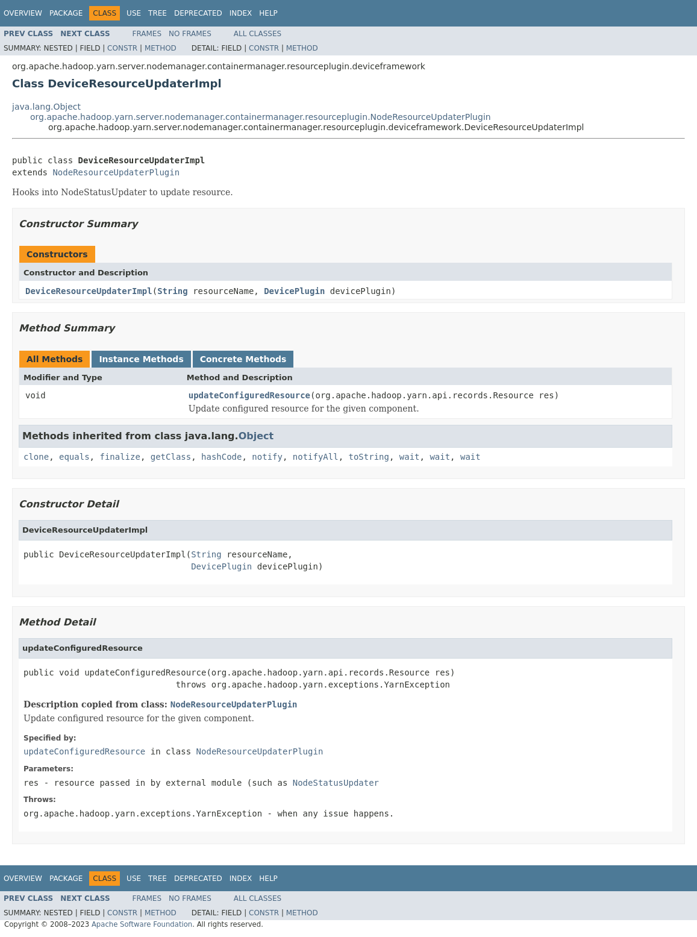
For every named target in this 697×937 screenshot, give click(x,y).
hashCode (221, 457)
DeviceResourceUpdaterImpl (88, 291)
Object (256, 436)
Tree (157, 13)
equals (74, 457)
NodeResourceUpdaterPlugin (116, 172)
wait (409, 457)
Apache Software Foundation (142, 924)
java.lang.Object (46, 106)
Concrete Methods (243, 359)
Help (268, 13)
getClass (171, 457)
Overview (23, 13)
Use (134, 13)
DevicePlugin (294, 291)
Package (66, 13)
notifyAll (316, 457)
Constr (122, 48)
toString (369, 457)
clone (36, 457)
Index (241, 13)
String (172, 291)
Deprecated (198, 13)
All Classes (257, 34)
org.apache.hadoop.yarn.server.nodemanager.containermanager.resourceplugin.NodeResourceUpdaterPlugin (260, 117)
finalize (119, 457)
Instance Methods (141, 359)
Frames (147, 34)
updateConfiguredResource (249, 395)
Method (161, 48)
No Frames (190, 34)
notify (267, 457)
